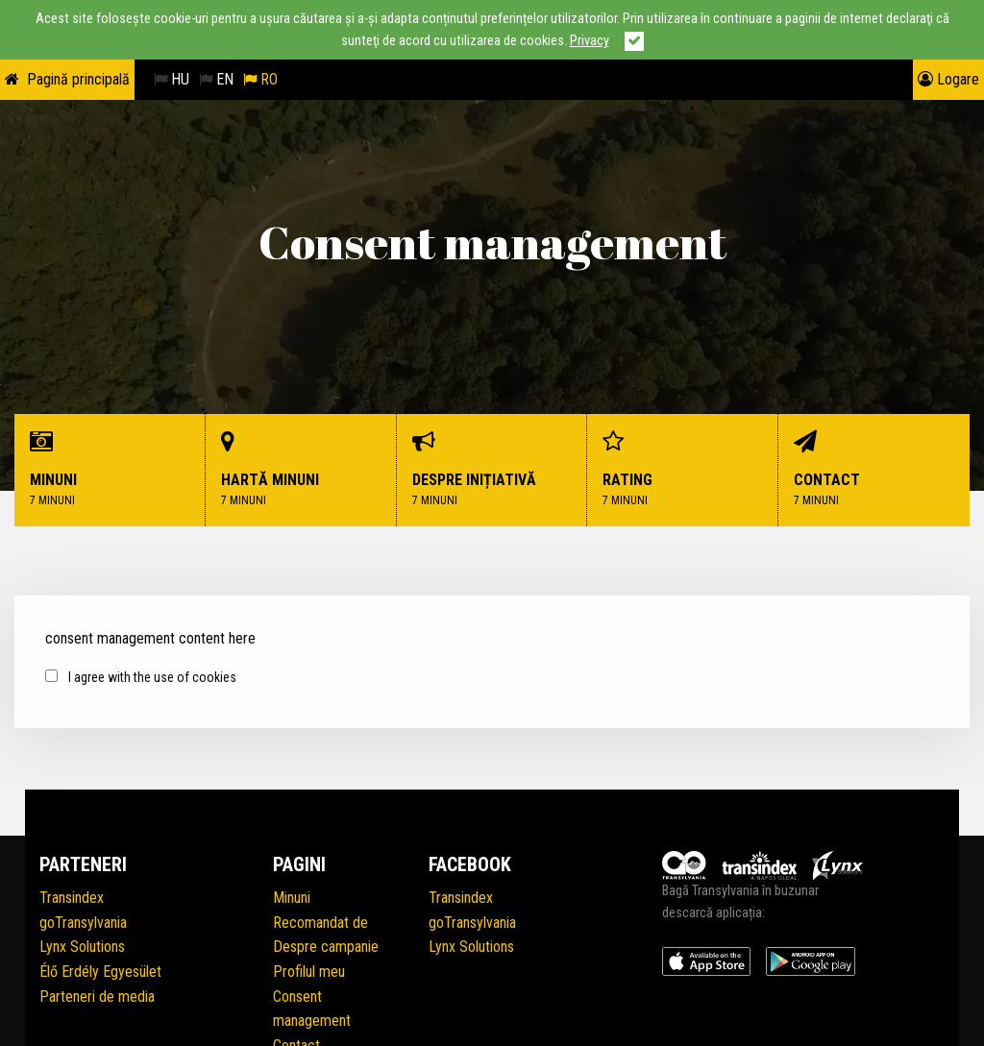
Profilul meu (309, 971)
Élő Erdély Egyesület (100, 971)
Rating (683, 470)
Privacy (589, 41)
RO (260, 79)
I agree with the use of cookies (140, 677)
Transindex (71, 897)
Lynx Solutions (82, 946)
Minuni (110, 470)
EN (216, 79)
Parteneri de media (97, 996)
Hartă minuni (301, 470)
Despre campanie (326, 946)
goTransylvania (83, 922)
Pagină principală (78, 79)
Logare (948, 79)
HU (171, 79)
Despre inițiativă (492, 470)
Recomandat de (320, 922)
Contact (874, 470)
